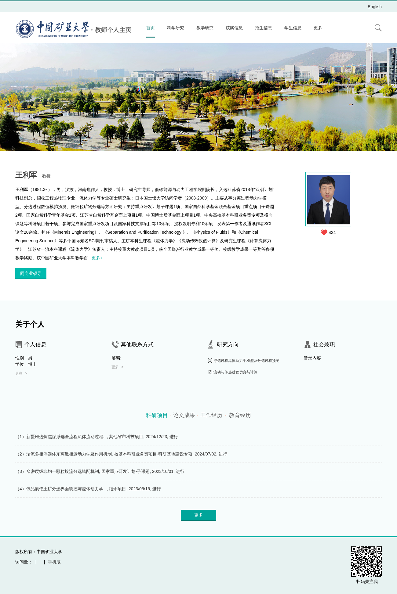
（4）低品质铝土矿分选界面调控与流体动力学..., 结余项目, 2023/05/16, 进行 (88, 488)
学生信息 (292, 27)
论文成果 (185, 415)
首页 (150, 27)
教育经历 (240, 415)
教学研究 (204, 27)
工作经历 (213, 415)
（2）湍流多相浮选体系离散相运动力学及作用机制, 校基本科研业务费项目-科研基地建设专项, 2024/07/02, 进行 (121, 454)
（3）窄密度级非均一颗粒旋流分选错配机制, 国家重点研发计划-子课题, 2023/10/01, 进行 (99, 471)
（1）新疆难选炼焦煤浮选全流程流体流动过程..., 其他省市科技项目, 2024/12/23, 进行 (96, 436)
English (375, 6)
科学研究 (175, 27)
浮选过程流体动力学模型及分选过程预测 (246, 360)
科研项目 (158, 415)
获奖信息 (234, 27)
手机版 (54, 562)
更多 (318, 27)
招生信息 (263, 27)
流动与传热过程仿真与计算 (235, 372)
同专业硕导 (31, 273)
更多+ (97, 257)
